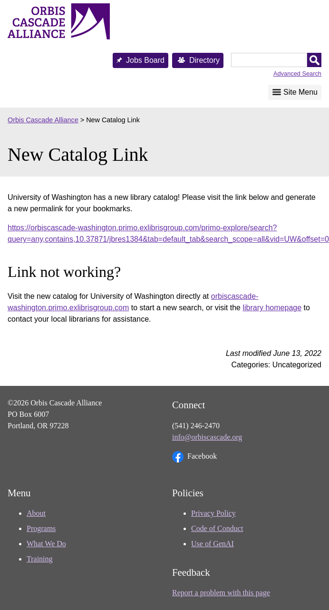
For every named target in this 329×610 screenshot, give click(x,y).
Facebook (194, 456)
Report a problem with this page (221, 593)
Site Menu (300, 92)
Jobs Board (145, 60)
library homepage (271, 308)
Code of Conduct (217, 528)
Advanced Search (297, 73)
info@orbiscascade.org (207, 437)
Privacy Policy (213, 513)
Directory (204, 60)
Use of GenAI (212, 544)
